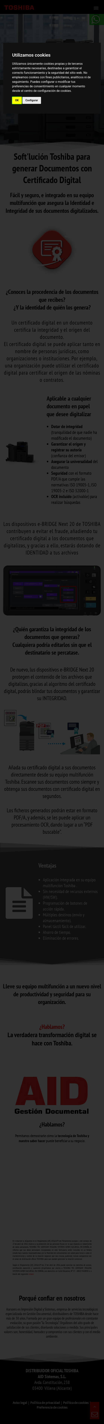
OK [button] (17, 100)
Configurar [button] (31, 100)
